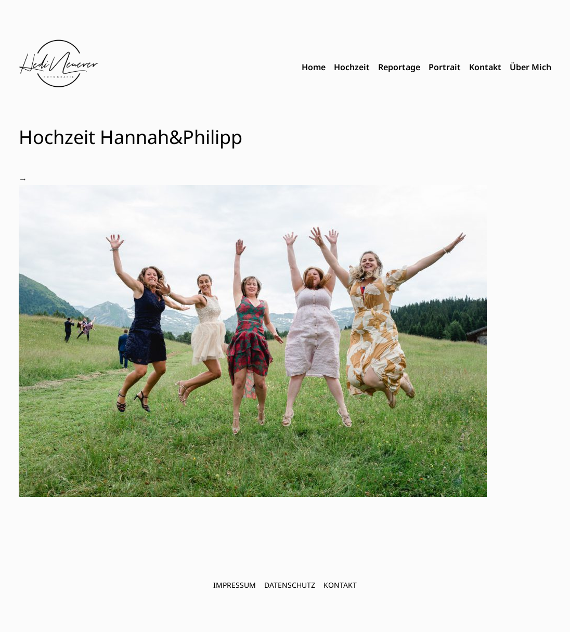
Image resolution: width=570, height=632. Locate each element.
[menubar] (426, 67)
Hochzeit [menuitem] (352, 67)
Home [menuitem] (314, 67)
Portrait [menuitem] (445, 67)
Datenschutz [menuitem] (289, 585)
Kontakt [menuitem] (485, 67)
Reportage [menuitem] (399, 67)
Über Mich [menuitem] (530, 67)
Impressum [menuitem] (234, 585)
